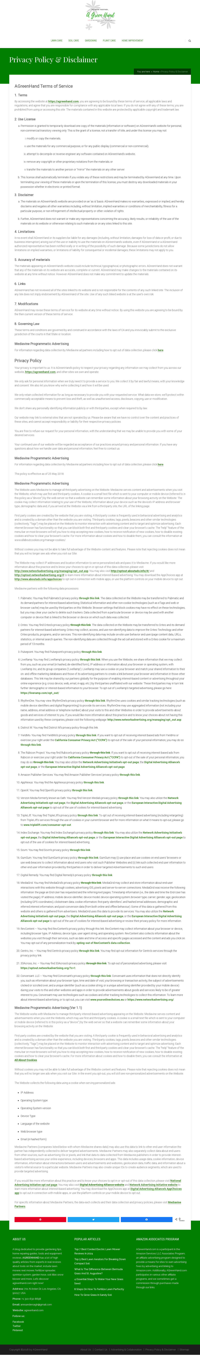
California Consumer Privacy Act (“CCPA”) (81, 748)
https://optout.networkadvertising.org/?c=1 (48, 976)
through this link (89, 606)
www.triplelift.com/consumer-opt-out (47, 833)
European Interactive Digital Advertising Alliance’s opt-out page (85, 775)
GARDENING (91, 45)
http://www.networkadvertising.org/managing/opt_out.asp (51, 579)
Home (155, 79)
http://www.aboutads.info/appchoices (38, 587)
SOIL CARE (73, 45)
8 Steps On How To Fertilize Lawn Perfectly (99, 1297)
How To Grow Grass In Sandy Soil (93, 1303)
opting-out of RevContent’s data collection (103, 951)
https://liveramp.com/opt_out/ (40, 701)
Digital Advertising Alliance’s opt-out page (97, 811)
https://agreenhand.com (63, 109)
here (160, 358)
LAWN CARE (56, 45)
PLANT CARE (109, 45)
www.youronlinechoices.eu (107, 1007)
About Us (85, 1357)
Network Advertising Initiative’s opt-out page (111, 770)
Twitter (17, 1334)
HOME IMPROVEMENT (132, 45)
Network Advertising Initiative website (153, 1192)
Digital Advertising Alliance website (102, 1192)
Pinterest (18, 1338)
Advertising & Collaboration (126, 1357)
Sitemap (184, 1357)
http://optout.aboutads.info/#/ (130, 579)
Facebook (18, 1330)
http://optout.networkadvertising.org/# (39, 583)
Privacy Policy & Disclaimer (160, 1357)
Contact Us (101, 1357)
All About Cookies (26, 1068)
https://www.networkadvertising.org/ (150, 1007)
